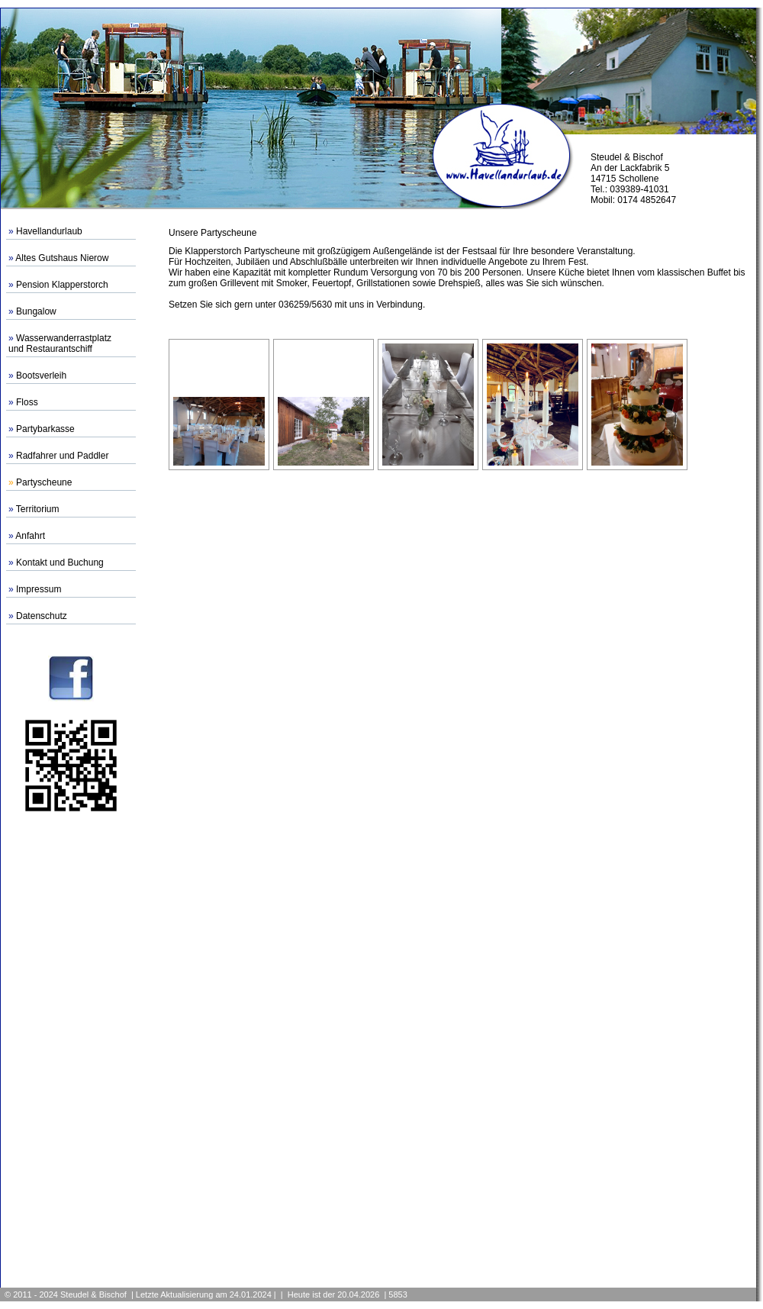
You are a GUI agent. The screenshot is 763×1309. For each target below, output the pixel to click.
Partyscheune (44, 482)
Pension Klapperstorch (62, 284)
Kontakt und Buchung (60, 562)
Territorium (38, 509)
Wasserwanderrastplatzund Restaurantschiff (59, 343)
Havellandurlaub (49, 231)
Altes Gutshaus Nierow (61, 258)
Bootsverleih (41, 375)
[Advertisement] (71, 1049)
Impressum (38, 589)
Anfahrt (30, 535)
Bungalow (36, 311)
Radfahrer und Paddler (62, 455)
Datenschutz (41, 616)
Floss (27, 402)
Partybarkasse (45, 429)
